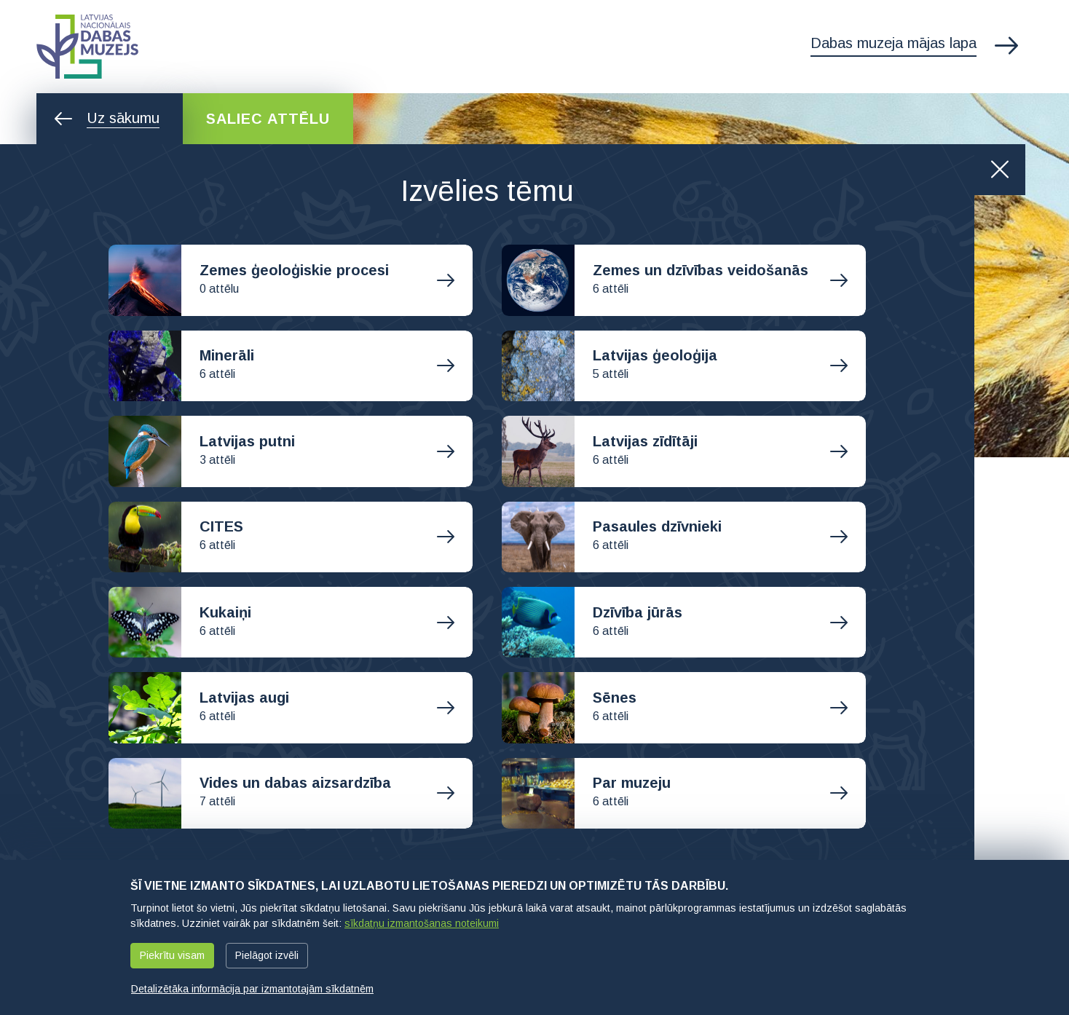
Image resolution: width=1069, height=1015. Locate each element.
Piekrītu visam (172, 955)
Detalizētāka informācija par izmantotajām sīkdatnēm (252, 989)
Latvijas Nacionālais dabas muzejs (87, 47)
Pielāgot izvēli (267, 955)
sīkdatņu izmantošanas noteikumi (421, 923)
